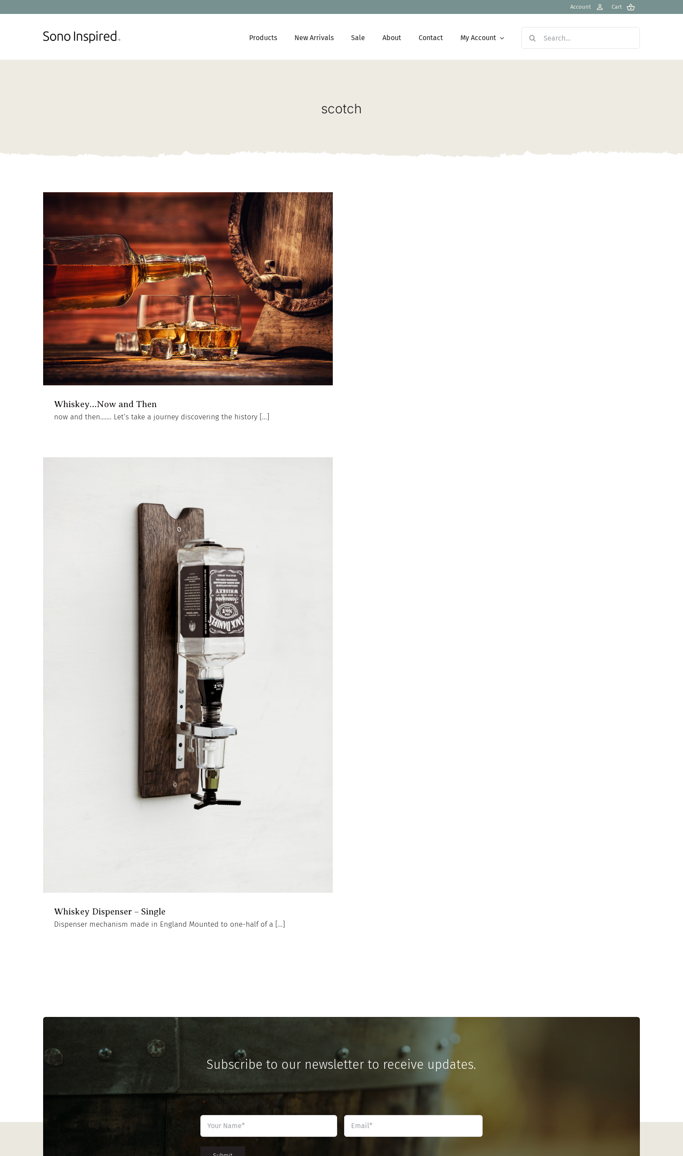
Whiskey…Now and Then (105, 404)
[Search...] (580, 38)
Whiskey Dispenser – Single (110, 911)
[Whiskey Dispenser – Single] (188, 675)
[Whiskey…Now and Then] (188, 288)
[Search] (532, 38)
